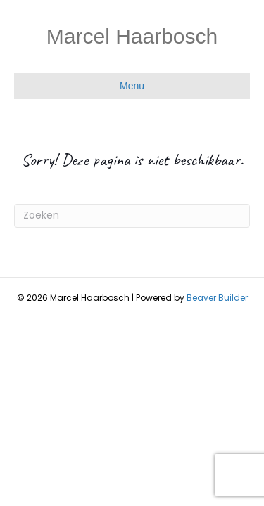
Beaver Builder (217, 298)
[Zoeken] (132, 216)
